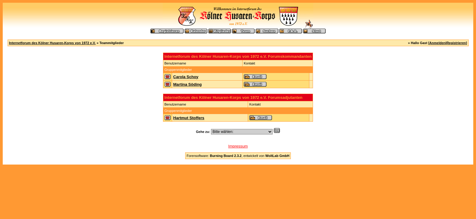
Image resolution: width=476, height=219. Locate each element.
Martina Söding (187, 84)
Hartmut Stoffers (189, 118)
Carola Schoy (186, 77)
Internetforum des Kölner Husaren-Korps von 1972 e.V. (52, 43)
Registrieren (456, 43)
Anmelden (437, 43)
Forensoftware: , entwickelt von (238, 156)
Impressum (238, 146)
